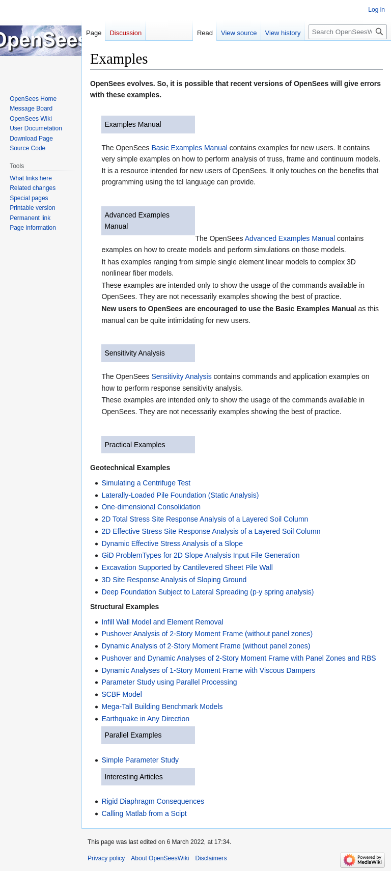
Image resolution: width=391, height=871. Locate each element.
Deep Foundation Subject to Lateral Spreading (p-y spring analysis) (207, 592)
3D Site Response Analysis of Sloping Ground (173, 580)
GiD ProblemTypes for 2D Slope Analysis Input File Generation (200, 555)
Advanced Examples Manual (290, 238)
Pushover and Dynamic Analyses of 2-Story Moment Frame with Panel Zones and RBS (238, 658)
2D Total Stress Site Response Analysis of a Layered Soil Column (204, 519)
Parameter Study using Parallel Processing (169, 682)
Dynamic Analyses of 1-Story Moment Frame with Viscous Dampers (208, 670)
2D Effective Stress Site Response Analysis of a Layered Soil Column (210, 531)
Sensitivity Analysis (134, 353)
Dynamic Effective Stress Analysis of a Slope (172, 543)
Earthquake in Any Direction (145, 719)
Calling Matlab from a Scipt (143, 813)
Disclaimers (211, 858)
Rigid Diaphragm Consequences (152, 801)
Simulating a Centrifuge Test (145, 483)
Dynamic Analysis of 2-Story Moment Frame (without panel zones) (205, 646)
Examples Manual (132, 124)
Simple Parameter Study (140, 760)
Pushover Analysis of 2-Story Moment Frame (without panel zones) (207, 634)
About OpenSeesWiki (160, 858)
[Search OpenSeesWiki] (348, 31)
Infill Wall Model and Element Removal (162, 622)
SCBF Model (121, 694)
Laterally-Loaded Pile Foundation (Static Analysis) (180, 495)
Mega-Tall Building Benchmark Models (161, 706)
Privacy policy (106, 858)
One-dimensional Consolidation (151, 507)
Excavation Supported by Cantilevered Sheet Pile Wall (186, 567)
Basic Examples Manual (189, 148)
